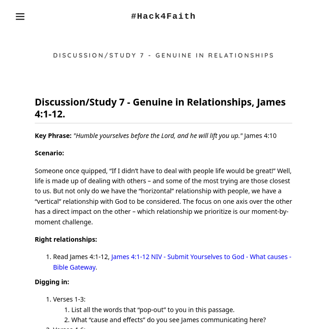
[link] (163, 16)
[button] (21, 16)
